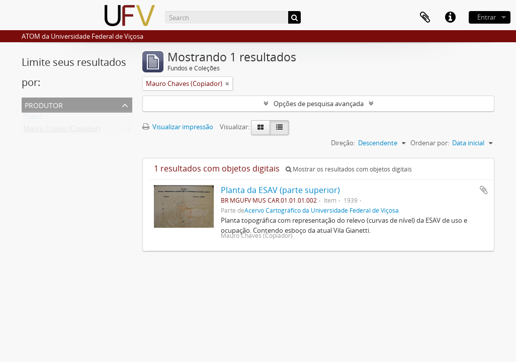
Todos (33, 118)
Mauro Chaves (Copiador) (62, 130)
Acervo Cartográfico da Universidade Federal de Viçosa (321, 210)
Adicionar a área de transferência (484, 190)
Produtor (44, 104)
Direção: (343, 142)
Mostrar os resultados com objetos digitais (349, 169)
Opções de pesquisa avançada (319, 103)
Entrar (486, 17)
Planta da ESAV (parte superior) (280, 190)
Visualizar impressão (177, 126)
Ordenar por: (429, 142)
